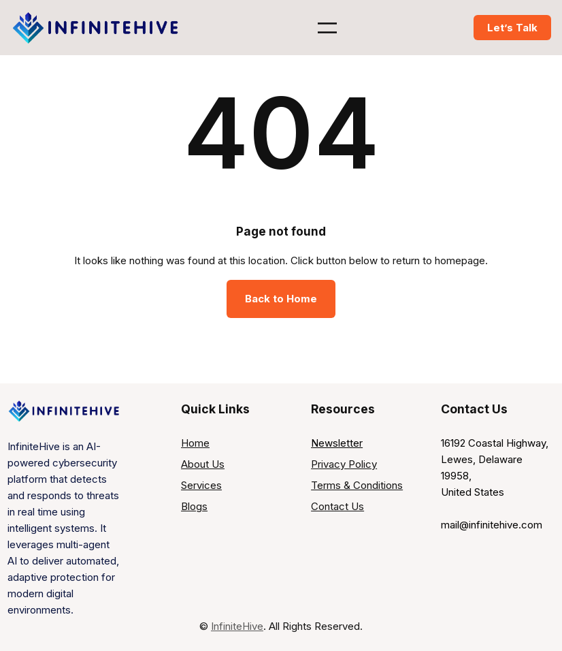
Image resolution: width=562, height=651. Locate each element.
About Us (203, 464)
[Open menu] (327, 28)
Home (195, 442)
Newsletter (337, 442)
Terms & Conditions (357, 485)
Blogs (194, 506)
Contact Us (337, 506)
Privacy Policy (344, 464)
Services (201, 485)
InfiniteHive (237, 626)
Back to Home (281, 298)
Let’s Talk (512, 27)
